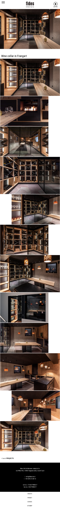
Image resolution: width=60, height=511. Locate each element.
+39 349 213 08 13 (30, 479)
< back (7, 458)
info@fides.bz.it (30, 477)
